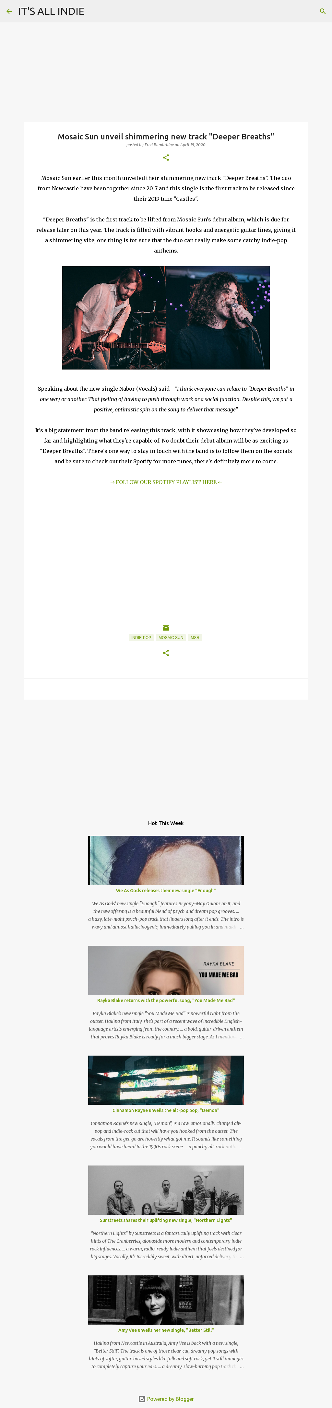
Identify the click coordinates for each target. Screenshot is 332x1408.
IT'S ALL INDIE (51, 11)
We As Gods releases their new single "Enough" (166, 890)
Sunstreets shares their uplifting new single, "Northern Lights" (166, 1220)
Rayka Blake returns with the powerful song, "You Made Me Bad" (166, 1000)
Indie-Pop (141, 637)
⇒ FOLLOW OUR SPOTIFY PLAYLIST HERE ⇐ (166, 482)
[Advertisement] (166, 754)
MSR (195, 637)
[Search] (323, 11)
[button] (166, 158)
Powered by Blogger (166, 1399)
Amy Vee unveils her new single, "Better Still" (166, 1330)
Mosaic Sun (171, 637)
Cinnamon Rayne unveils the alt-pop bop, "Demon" (166, 1110)
